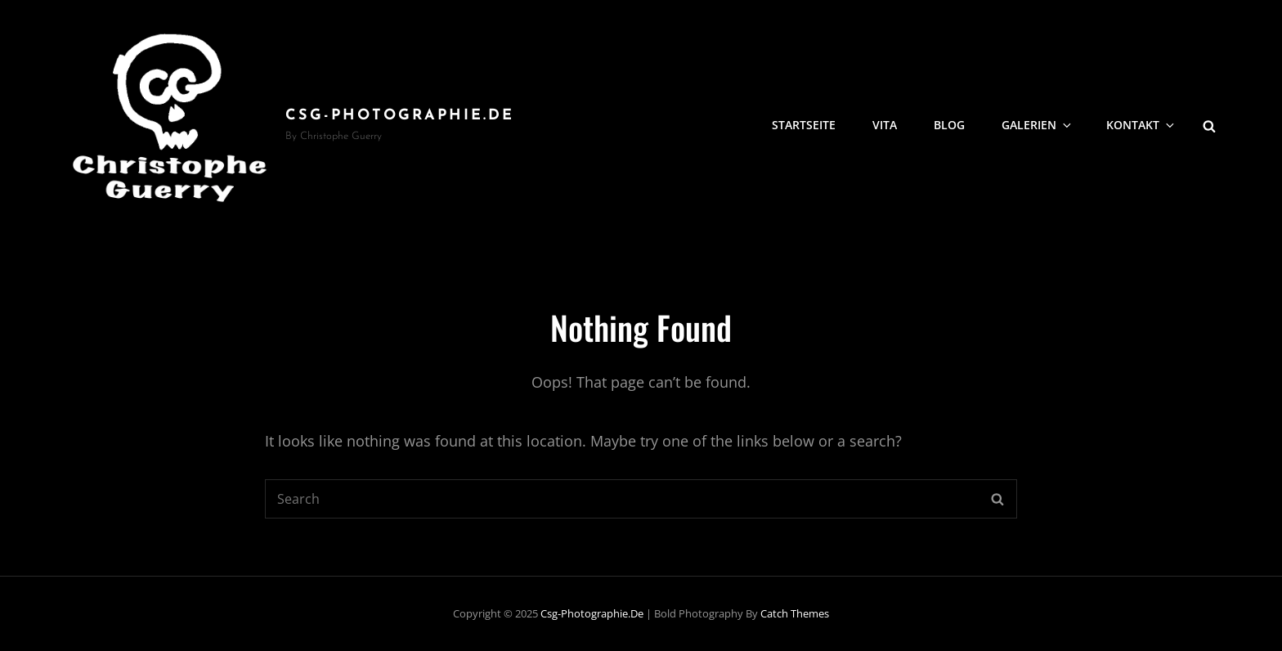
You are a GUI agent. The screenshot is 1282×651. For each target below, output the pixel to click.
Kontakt (1141, 124)
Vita (884, 124)
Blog (949, 124)
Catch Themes (794, 613)
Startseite (804, 124)
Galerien (1038, 124)
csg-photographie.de (399, 115)
